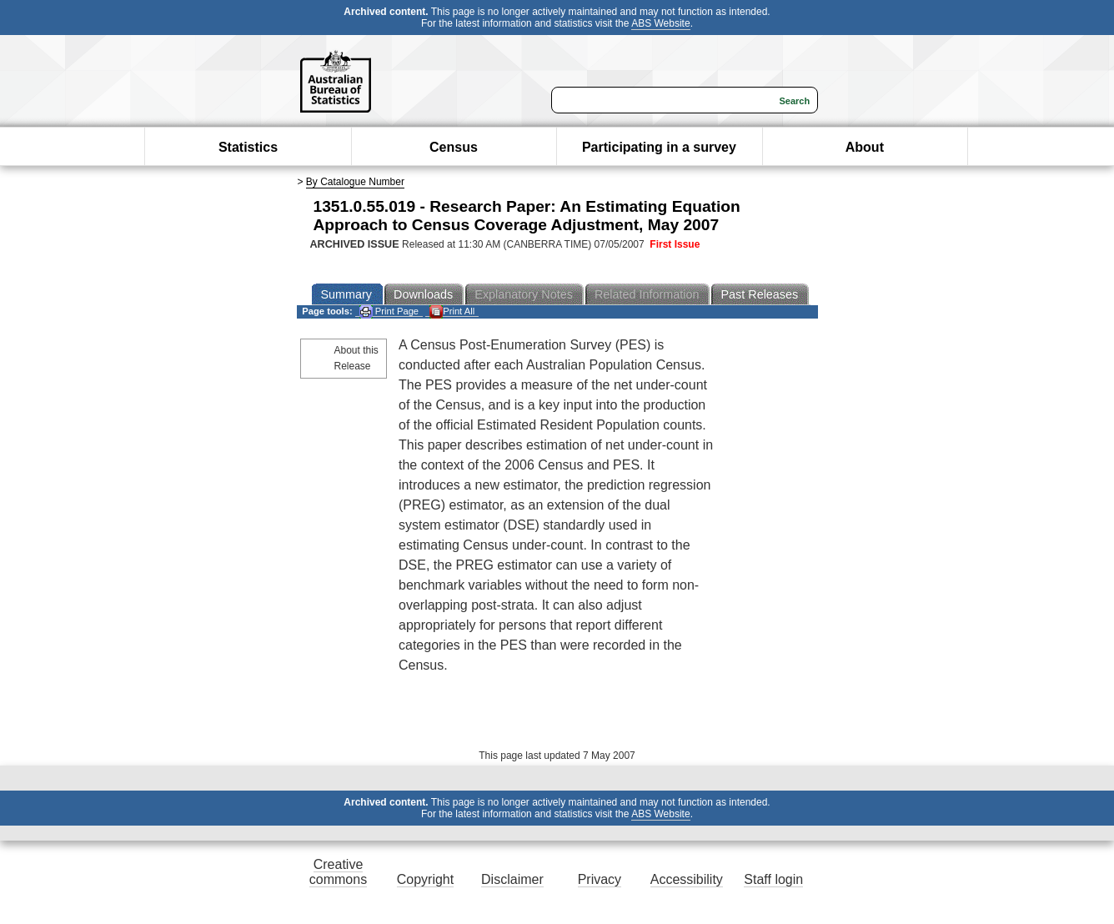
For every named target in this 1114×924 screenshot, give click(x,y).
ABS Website (660, 23)
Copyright (425, 879)
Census (453, 147)
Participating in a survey (659, 147)
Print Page (389, 311)
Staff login (773, 879)
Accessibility (686, 879)
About (865, 147)
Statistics (248, 147)
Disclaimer (512, 879)
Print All (451, 311)
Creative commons (338, 871)
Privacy (599, 879)
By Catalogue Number (355, 182)
